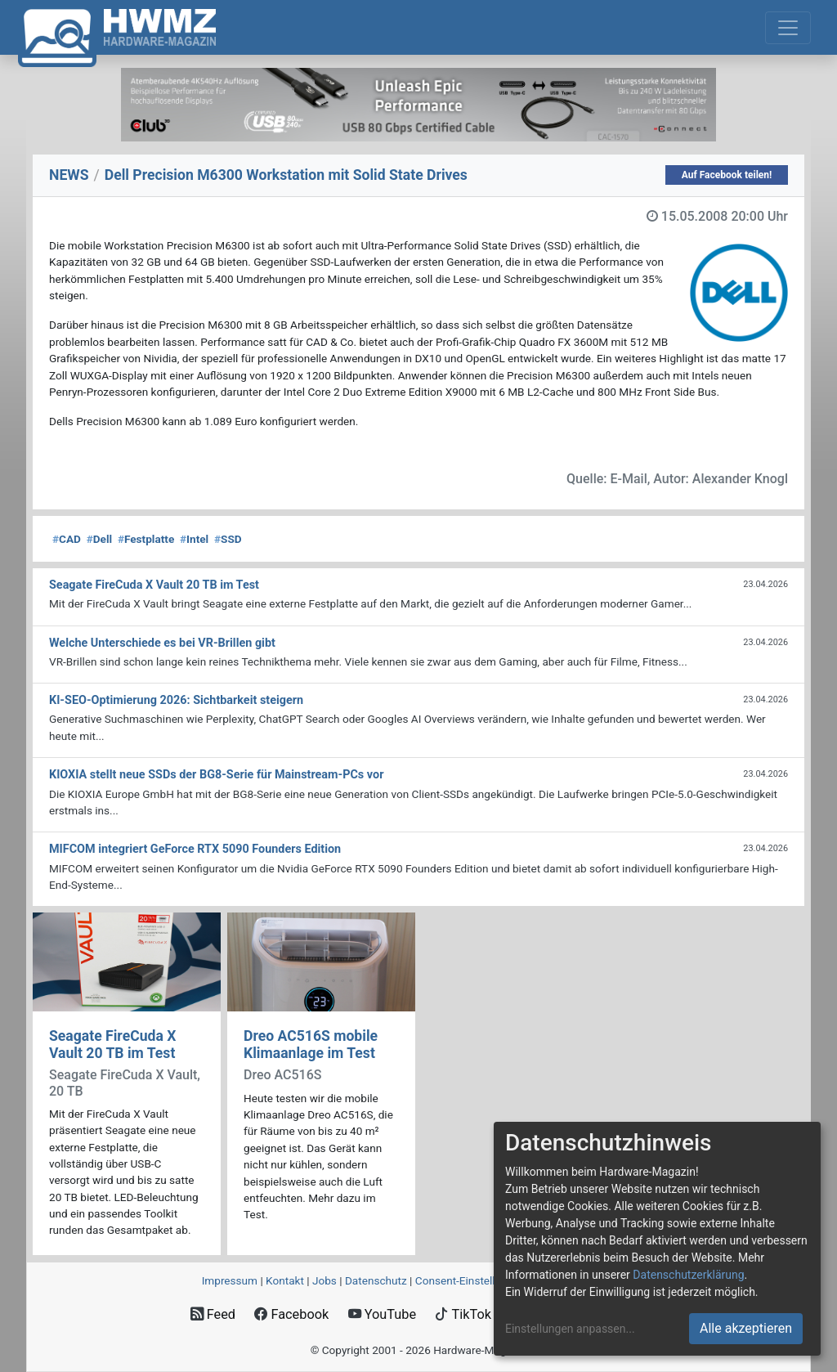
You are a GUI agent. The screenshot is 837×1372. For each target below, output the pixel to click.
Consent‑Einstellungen (470, 1280)
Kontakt (285, 1280)
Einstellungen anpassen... (570, 1328)
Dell (99, 538)
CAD (66, 538)
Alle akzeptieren (746, 1328)
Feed (212, 1314)
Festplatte (146, 538)
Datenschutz (376, 1280)
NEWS (69, 175)
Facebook (291, 1314)
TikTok (463, 1314)
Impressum (229, 1280)
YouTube (382, 1314)
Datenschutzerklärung (688, 1274)
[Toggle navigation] (788, 27)
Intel (194, 538)
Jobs (324, 1280)
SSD (228, 538)
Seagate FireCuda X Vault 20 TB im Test (112, 1044)
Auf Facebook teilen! (727, 175)
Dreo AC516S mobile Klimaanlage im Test (311, 1044)
